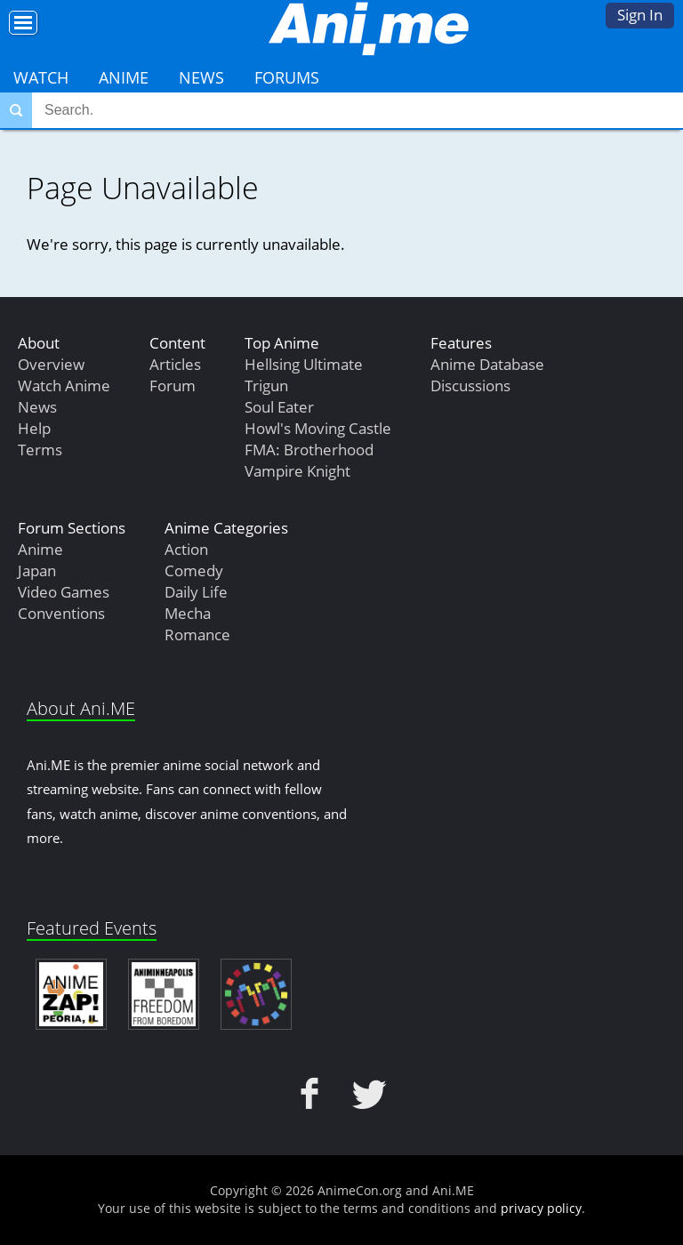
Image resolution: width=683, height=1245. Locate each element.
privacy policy (541, 1208)
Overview (51, 364)
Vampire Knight (297, 471)
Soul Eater (279, 407)
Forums (286, 77)
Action (186, 549)
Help (34, 428)
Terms (40, 449)
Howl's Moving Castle (318, 428)
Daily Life (196, 592)
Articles (175, 364)
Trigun (266, 385)
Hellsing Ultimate (304, 364)
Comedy (194, 570)
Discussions (470, 385)
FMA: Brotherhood (309, 449)
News (201, 77)
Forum (172, 385)
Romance (197, 634)
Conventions (61, 613)
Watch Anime (64, 385)
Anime (124, 77)
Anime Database (487, 364)
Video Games (63, 592)
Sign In (640, 14)
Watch (40, 77)
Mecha (188, 613)
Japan (37, 570)
